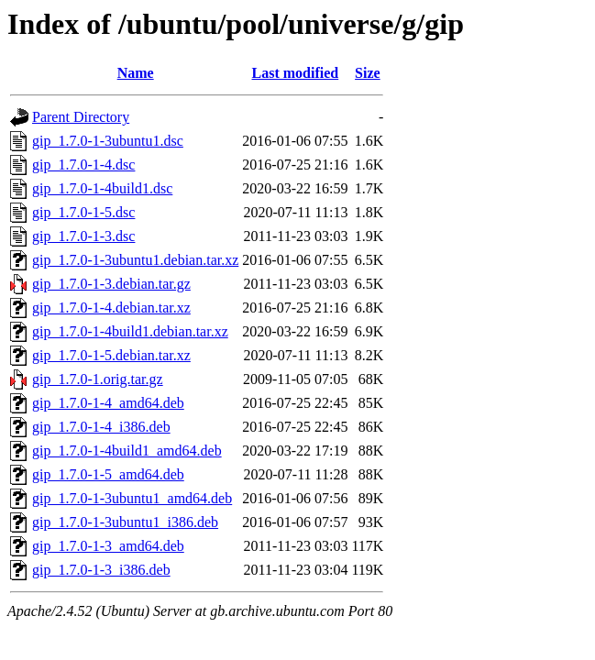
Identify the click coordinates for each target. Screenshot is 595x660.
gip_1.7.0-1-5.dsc (83, 212)
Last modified (295, 73)
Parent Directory (80, 117)
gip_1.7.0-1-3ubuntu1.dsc (107, 140)
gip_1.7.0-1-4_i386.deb (101, 426)
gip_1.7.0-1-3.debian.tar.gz (111, 284)
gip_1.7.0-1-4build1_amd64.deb (127, 450)
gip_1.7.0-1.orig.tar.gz (97, 379)
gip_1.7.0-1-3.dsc (83, 236)
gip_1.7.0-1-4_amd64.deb (108, 403)
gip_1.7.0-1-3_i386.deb (101, 570)
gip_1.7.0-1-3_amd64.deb (108, 546)
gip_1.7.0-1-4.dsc (83, 164)
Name (135, 73)
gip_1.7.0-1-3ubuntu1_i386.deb (125, 522)
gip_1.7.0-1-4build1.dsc (102, 188)
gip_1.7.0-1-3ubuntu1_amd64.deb (132, 498)
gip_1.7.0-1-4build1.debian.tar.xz (130, 331)
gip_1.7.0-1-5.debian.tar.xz (111, 355)
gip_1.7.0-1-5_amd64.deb (108, 474)
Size (367, 73)
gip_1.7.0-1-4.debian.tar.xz (111, 307)
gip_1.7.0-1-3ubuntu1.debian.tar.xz (135, 260)
